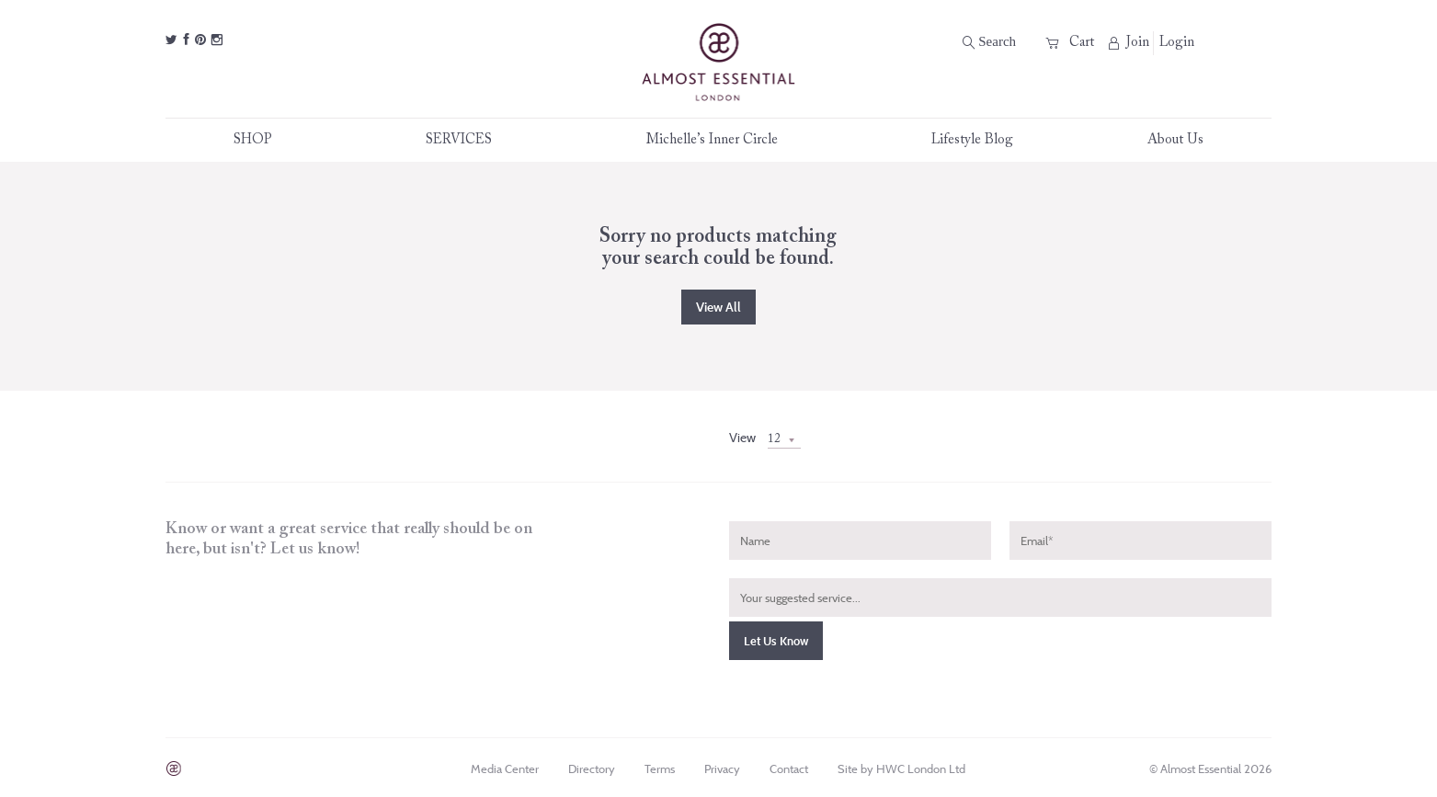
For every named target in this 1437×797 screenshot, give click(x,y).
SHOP (262, 140)
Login (1176, 43)
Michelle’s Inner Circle (721, 140)
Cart (1070, 42)
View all (718, 307)
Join (1129, 42)
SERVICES (468, 140)
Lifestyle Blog (972, 140)
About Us (1175, 140)
